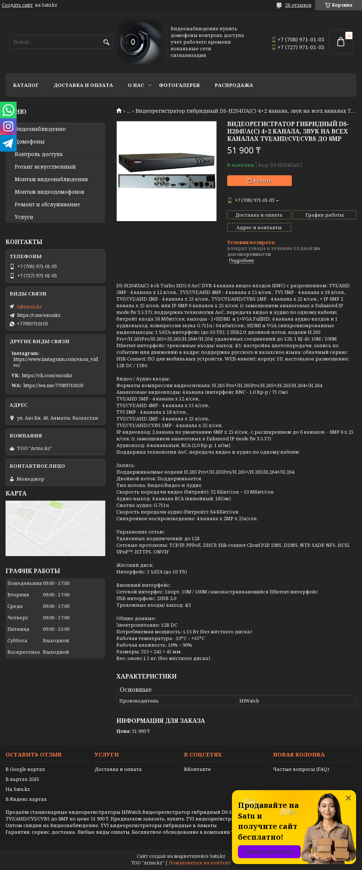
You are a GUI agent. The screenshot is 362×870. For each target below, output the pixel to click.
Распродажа (234, 85)
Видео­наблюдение (40, 129)
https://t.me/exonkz (39, 315)
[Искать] (106, 42)
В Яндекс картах (26, 799)
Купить (263, 180)
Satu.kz (217, 856)
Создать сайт (17, 5)
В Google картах (25, 769)
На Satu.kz (18, 789)
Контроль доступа (39, 154)
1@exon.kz (29, 306)
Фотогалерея (179, 85)
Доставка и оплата (83, 85)
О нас (136, 85)
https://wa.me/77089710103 (53, 385)
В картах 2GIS (22, 779)
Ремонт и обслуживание (47, 204)
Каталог (26, 85)
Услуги (24, 217)
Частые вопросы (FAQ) (301, 769)
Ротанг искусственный (45, 166)
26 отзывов (298, 5)
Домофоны (30, 141)
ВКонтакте (197, 769)
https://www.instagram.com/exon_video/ (55, 362)
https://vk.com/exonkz (47, 375)
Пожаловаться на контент (200, 863)
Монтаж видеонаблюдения (51, 179)
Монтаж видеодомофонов (49, 192)
